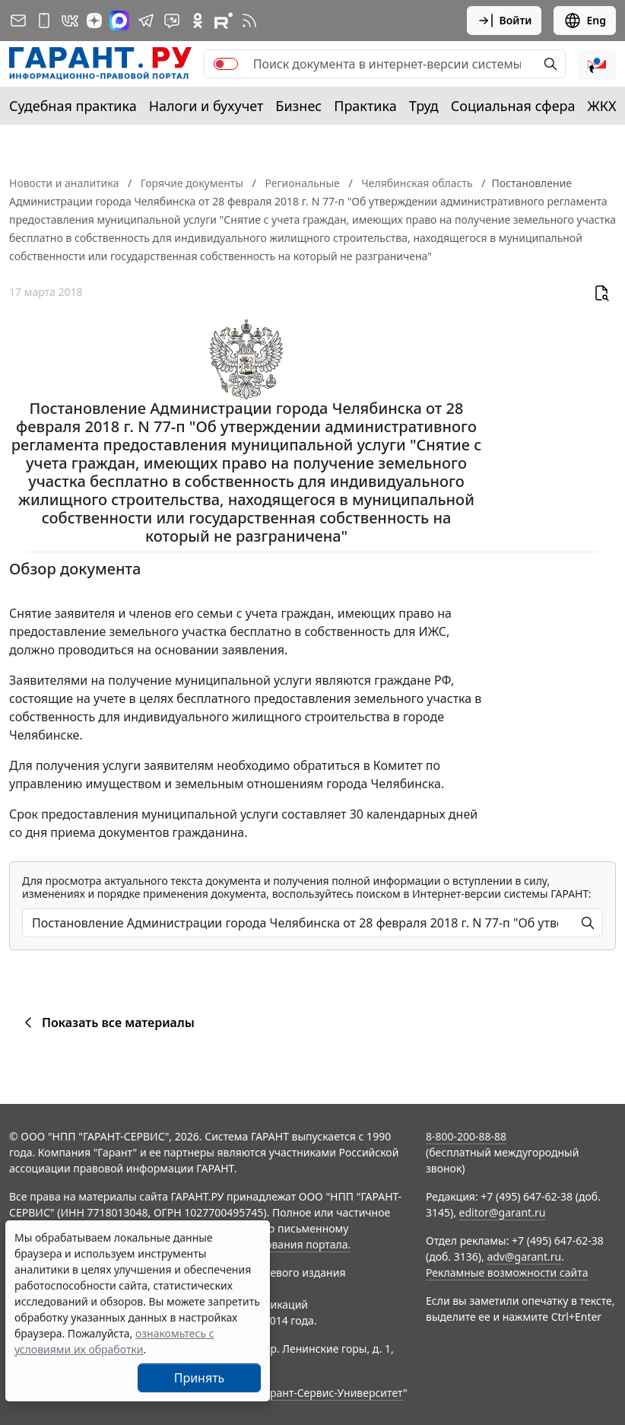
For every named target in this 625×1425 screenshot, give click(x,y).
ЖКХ (602, 106)
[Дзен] (94, 20)
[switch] (226, 64)
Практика (365, 106)
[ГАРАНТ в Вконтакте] (70, 20)
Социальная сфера (513, 106)
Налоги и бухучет (206, 106)
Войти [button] (504, 20)
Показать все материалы (107, 1022)
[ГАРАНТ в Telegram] (146, 20)
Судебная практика (73, 106)
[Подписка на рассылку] (18, 20)
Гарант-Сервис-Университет (331, 1392)
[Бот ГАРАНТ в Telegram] (172, 20)
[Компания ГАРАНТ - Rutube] (223, 20)
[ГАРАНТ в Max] (119, 20)
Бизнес (298, 106)
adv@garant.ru (524, 1256)
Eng (584, 20)
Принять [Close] (199, 1377)
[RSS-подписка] (249, 20)
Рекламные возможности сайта (507, 1272)
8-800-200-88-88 (466, 1136)
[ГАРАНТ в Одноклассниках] (198, 20)
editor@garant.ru (502, 1212)
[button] (597, 63)
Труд (424, 106)
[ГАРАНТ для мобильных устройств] (44, 20)
